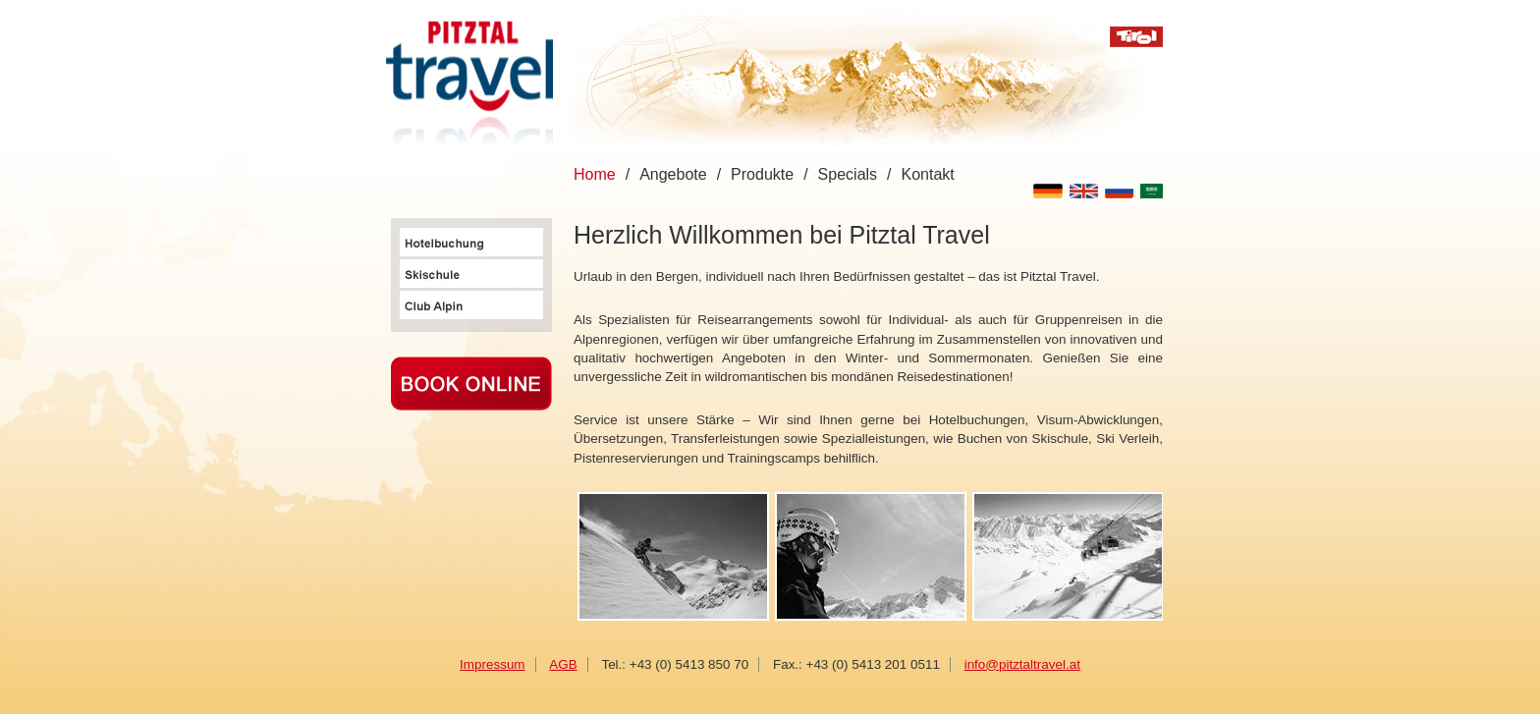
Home (595, 174)
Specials (847, 174)
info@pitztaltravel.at (1022, 664)
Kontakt (928, 174)
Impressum (492, 664)
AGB (563, 664)
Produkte (762, 174)
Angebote (673, 174)
